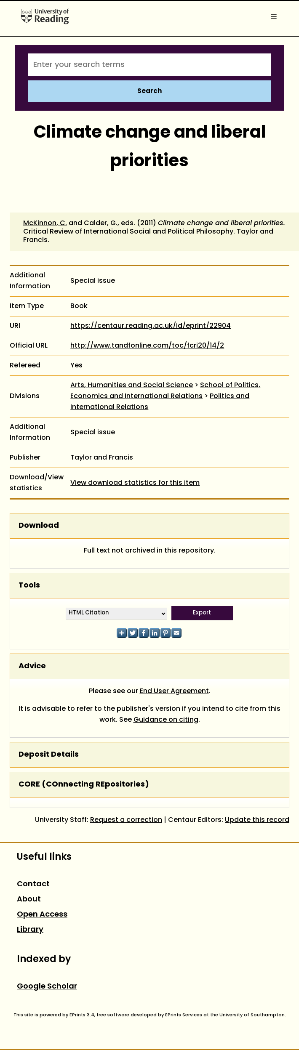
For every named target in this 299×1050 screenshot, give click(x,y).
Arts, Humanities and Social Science (131, 385)
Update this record (257, 820)
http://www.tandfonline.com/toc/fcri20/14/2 (147, 345)
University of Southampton (252, 1015)
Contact (33, 884)
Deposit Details (49, 754)
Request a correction (126, 820)
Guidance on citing (165, 720)
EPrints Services (183, 1015)
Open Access (42, 914)
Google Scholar (47, 986)
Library (30, 929)
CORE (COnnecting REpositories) (84, 784)
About (29, 899)
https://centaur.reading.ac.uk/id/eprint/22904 (150, 326)
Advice (32, 666)
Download (39, 525)
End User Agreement (174, 691)
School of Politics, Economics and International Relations (165, 391)
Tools (29, 585)
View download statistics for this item (135, 483)
